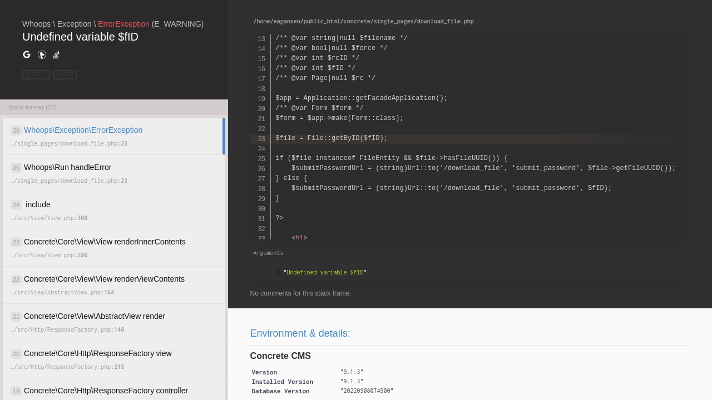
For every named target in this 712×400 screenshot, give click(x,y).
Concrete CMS (280, 356)
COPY (36, 75)
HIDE (65, 75)
